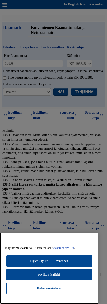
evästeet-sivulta (63, 248)
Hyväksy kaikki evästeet (49, 261)
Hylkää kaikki (49, 274)
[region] (49, 268)
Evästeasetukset (49, 288)
